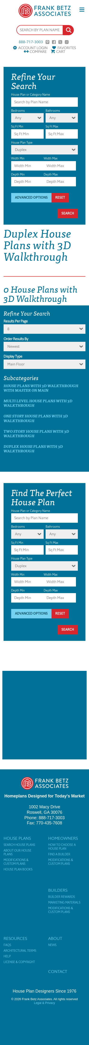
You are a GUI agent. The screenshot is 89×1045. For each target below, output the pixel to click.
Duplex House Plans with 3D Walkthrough (33, 448)
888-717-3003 (31, 42)
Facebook (54, 42)
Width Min (17, 158)
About (55, 938)
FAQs (7, 945)
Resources (15, 938)
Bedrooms (18, 111)
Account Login (33, 47)
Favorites (66, 47)
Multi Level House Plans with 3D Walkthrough (38, 402)
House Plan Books (18, 869)
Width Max (50, 158)
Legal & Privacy (44, 1003)
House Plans (17, 838)
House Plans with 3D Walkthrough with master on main (41, 387)
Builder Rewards (61, 897)
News (52, 945)
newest (13, 346)
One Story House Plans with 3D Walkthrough (36, 418)
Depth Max (51, 174)
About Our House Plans (17, 852)
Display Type (13, 356)
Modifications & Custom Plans (16, 862)
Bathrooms (53, 111)
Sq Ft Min (17, 126)
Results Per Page (16, 321)
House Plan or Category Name (30, 95)
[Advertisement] (44, 715)
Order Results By (16, 339)
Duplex (21, 149)
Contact (57, 971)
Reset (60, 197)
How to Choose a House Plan (62, 847)
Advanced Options (31, 197)
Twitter (60, 42)
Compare (38, 51)
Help (7, 956)
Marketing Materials (64, 902)
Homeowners (63, 838)
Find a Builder (59, 854)
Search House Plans (19, 845)
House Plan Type (22, 143)
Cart (60, 51)
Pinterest (47, 42)
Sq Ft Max (52, 126)
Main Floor (16, 364)
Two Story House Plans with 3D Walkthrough (36, 433)
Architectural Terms (20, 951)
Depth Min (18, 174)
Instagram (67, 42)
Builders (57, 890)
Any (18, 117)
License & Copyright (19, 962)
